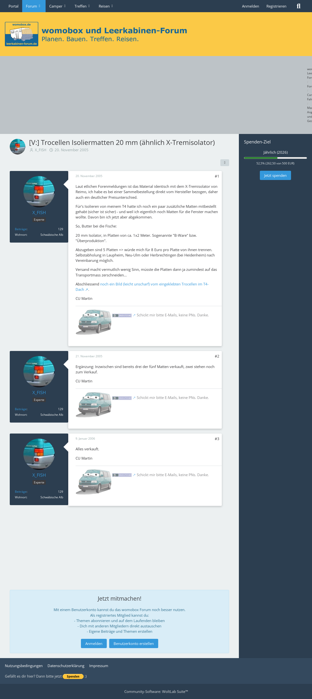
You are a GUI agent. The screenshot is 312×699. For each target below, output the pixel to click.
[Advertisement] (156, 95)
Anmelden (250, 6)
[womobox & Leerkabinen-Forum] (156, 34)
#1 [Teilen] (217, 176)
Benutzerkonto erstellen (134, 643)
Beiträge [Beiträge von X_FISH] (21, 229)
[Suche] (298, 6)
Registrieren (276, 6)
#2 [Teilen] (217, 356)
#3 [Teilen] (217, 438)
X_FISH (40, 149)
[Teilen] (224, 162)
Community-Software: (156, 691)
